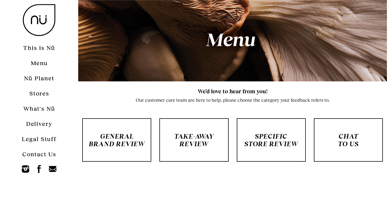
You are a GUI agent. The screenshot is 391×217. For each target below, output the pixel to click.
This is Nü (39, 47)
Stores (39, 93)
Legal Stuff (39, 138)
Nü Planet (39, 78)
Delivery (39, 123)
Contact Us (39, 154)
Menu (39, 62)
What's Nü (39, 108)
